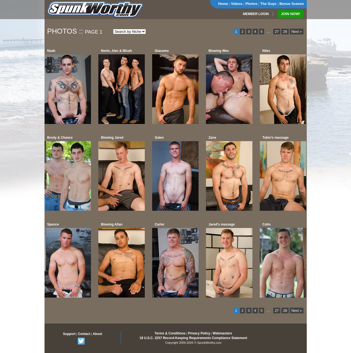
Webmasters (222, 333)
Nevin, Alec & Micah (116, 51)
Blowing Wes (219, 51)
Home (223, 4)
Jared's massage (222, 224)
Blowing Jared (112, 138)
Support (69, 334)
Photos (251, 4)
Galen (159, 138)
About (97, 334)
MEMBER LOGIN (256, 14)
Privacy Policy (199, 333)
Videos (236, 4)
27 (277, 31)
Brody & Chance (60, 138)
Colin (266, 224)
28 (285, 31)
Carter (159, 224)
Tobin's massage (275, 138)
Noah (51, 51)
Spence (53, 224)
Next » (296, 31)
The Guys (268, 4)
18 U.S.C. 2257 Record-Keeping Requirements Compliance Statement (193, 338)
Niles (266, 51)
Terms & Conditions (170, 333)
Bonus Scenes (291, 4)
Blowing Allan (112, 224)
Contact (84, 334)
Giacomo (162, 51)
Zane (212, 138)
